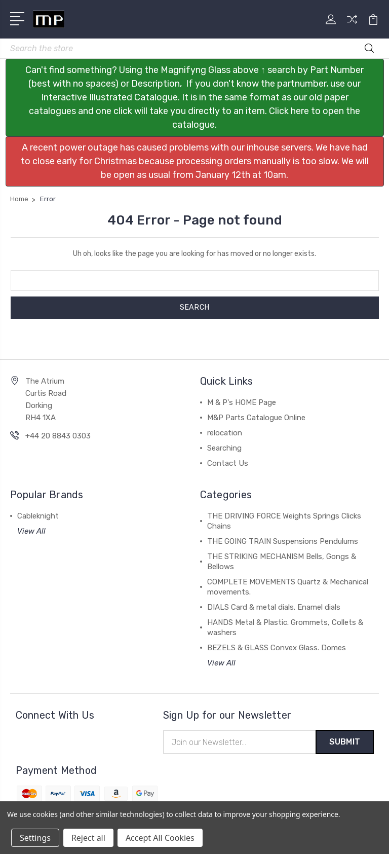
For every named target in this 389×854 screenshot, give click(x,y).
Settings (35, 837)
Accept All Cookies (160, 837)
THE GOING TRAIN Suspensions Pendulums (282, 541)
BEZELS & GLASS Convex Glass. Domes (276, 647)
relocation (224, 432)
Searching (224, 448)
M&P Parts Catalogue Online (256, 417)
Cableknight (38, 516)
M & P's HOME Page (241, 402)
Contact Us (227, 463)
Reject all (88, 837)
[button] (195, 97)
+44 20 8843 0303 (58, 435)
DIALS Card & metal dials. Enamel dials (273, 607)
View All (31, 531)
